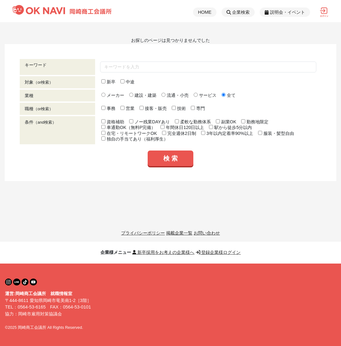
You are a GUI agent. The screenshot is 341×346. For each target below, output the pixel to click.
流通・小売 (175, 95)
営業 (127, 108)
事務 (108, 108)
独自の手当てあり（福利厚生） (134, 138)
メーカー (112, 95)
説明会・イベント (285, 12)
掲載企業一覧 (179, 232)
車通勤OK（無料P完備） (128, 127)
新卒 (108, 81)
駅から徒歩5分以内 (230, 127)
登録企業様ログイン (218, 252)
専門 (198, 108)
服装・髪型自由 (276, 133)
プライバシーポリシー (143, 232)
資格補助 (112, 121)
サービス (205, 95)
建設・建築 (142, 95)
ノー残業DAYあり (149, 121)
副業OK (226, 121)
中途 (127, 81)
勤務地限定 (254, 121)
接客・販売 (153, 108)
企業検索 (238, 12)
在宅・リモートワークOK (129, 133)
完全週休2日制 (179, 133)
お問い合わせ (207, 232)
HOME (204, 12)
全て (228, 95)
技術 (179, 108)
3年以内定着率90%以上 (227, 133)
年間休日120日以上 (182, 127)
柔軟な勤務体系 (193, 121)
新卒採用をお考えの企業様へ (163, 252)
